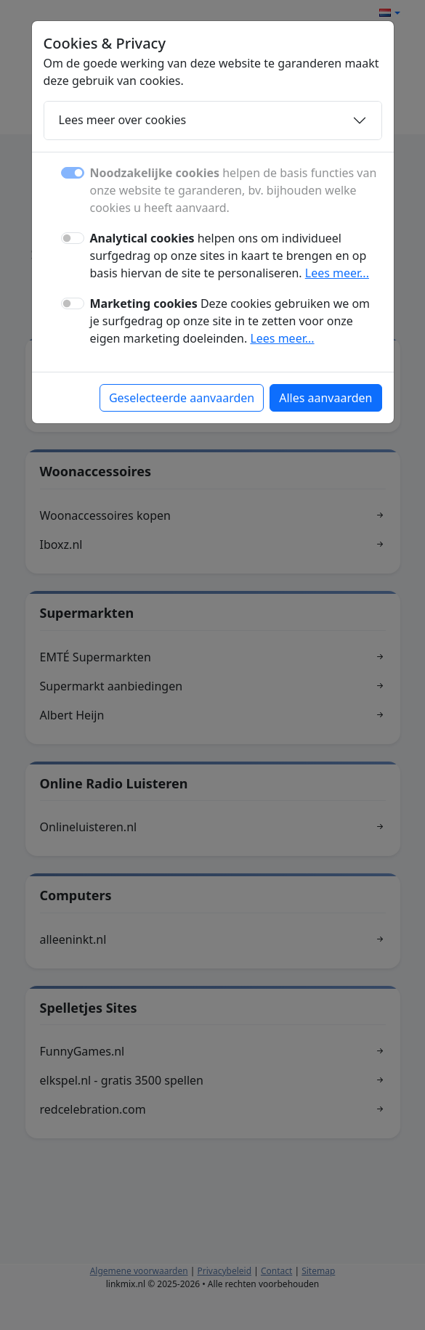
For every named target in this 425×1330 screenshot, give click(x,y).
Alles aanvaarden (325, 398)
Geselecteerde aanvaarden (181, 398)
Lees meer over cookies (123, 120)
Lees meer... (337, 273)
